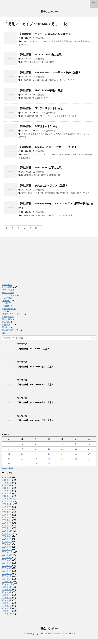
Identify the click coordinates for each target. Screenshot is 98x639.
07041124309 (27, 215)
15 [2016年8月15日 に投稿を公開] (22, 454)
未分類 (5, 303)
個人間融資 (7, 298)
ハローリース (63, 80)
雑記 (4, 333)
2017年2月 (7, 576)
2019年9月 (7, 507)
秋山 (71, 215)
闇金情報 (40, 38)
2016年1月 (7, 611)
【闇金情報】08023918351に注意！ (33, 349)
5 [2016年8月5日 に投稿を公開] (75, 444)
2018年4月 (7, 544)
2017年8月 (7, 560)
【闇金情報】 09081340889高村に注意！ (42, 90)
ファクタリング (9, 295)
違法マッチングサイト (12, 314)
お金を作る (7, 285)
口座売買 (6, 301)
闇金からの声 (8, 317)
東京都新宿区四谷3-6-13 (32, 193)
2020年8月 (7, 477)
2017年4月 (7, 571)
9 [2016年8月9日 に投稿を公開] (35, 449)
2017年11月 (7, 552)
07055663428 (27, 41)
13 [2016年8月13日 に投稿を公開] (89, 449)
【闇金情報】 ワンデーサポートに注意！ (42, 108)
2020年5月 (7, 485)
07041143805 (40, 62)
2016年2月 (7, 608)
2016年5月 (7, 600)
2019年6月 (7, 515)
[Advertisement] (21, 263)
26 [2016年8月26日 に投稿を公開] (76, 459)
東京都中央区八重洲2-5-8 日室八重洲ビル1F (49, 134)
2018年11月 (7, 533)
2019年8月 (7, 509)
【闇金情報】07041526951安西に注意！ (35, 420)
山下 (63, 175)
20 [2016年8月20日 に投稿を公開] (89, 454)
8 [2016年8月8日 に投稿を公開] (22, 449)
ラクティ (46, 41)
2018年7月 (7, 539)
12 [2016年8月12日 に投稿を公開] (76, 449)
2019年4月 (7, 520)
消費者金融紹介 (9, 309)
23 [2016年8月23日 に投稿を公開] (35, 459)
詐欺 (4, 311)
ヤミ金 (38, 41)
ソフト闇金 (7, 290)
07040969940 (40, 175)
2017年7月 (7, 563)
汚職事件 (6, 306)
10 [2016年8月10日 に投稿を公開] (49, 449)
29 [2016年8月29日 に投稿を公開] (22, 464)
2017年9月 (7, 557)
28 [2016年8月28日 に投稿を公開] (9, 464)
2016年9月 (7, 590)
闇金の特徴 (7, 319)
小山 (58, 62)
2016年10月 (7, 587)
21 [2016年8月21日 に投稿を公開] (9, 459)
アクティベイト (41, 154)
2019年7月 (7, 512)
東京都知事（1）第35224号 (57, 193)
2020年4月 (7, 488)
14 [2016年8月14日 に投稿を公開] (9, 454)
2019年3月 (7, 523)
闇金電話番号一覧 (10, 330)
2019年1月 (7, 528)
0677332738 (27, 62)
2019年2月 (7, 525)
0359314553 (27, 175)
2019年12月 (7, 499)
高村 (46, 98)
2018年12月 (7, 531)
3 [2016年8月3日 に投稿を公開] (49, 444)
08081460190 (53, 175)
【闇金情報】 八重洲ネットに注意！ (39, 126)
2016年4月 (7, 603)
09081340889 (27, 98)
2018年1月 (7, 549)
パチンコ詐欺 (8, 293)
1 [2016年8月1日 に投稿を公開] (22, 444)
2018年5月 (7, 541)
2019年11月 (7, 501)
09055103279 (41, 80)
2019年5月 (7, 517)
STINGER (71, 634)
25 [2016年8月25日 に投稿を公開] (62, 459)
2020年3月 (7, 491)
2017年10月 (7, 555)
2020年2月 (7, 493)
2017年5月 (7, 568)
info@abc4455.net (29, 116)
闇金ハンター (49, 12)
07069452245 (27, 80)
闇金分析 (6, 322)
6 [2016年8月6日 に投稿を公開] (89, 444)
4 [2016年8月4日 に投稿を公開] (62, 444)
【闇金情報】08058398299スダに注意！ (35, 384)
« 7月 (4, 467)
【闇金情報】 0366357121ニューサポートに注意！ (48, 147)
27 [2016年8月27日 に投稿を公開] (89, 459)
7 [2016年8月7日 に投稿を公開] (8, 449)
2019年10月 (7, 504)
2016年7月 (7, 595)
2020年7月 (7, 480)
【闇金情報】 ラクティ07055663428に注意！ (45, 33)
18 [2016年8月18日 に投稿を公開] (62, 454)
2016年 (13, 20)
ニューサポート (56, 154)
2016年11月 (7, 584)
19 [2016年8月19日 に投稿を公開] (76, 454)
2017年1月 (7, 579)
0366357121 (27, 154)
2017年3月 (7, 574)
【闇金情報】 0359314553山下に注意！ (41, 167)
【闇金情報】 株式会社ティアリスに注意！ (43, 185)
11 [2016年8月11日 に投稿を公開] (62, 449)
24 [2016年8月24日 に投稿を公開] (49, 459)
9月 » (11, 467)
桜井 (73, 80)
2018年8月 (7, 536)
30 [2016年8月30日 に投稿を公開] (35, 464)
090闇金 (51, 62)
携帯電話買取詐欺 (73, 154)
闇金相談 (6, 327)
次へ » (38, 228)
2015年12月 (7, 614)
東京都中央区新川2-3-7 (66, 116)
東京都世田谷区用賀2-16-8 (63, 41)
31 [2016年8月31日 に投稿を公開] (49, 464)
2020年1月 (7, 496)
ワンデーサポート (47, 116)
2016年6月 (7, 598)
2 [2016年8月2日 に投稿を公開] (35, 444)
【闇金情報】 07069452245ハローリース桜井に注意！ (50, 72)
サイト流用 (41, 113)
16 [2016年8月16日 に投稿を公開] (35, 454)
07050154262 (41, 215)
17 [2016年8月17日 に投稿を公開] (49, 454)
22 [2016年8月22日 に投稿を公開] (22, 459)
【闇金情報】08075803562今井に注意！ (35, 367)
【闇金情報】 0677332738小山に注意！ (41, 54)
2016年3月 (7, 606)
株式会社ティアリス (80, 193)
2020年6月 (7, 483)
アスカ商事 (62, 215)
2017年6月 (7, 566)
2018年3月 (7, 547)
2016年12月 (7, 582)
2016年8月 (7, 592)
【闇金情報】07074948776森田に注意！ (35, 402)
